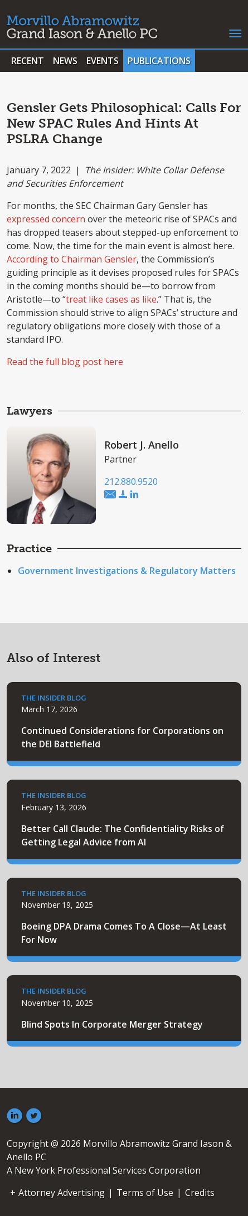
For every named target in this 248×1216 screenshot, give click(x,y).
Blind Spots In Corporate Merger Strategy (112, 1024)
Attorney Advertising (61, 1192)
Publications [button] (159, 61)
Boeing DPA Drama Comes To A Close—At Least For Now (124, 933)
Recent (27, 61)
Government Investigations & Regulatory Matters (127, 571)
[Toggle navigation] (235, 32)
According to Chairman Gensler (72, 259)
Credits (200, 1192)
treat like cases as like (111, 299)
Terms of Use (144, 1192)
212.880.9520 (131, 481)
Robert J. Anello (141, 444)
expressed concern (46, 219)
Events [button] (102, 61)
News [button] (65, 61)
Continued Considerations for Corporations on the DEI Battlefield (122, 737)
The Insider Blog (53, 698)
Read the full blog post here (65, 362)
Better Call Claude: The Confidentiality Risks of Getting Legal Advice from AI (122, 835)
